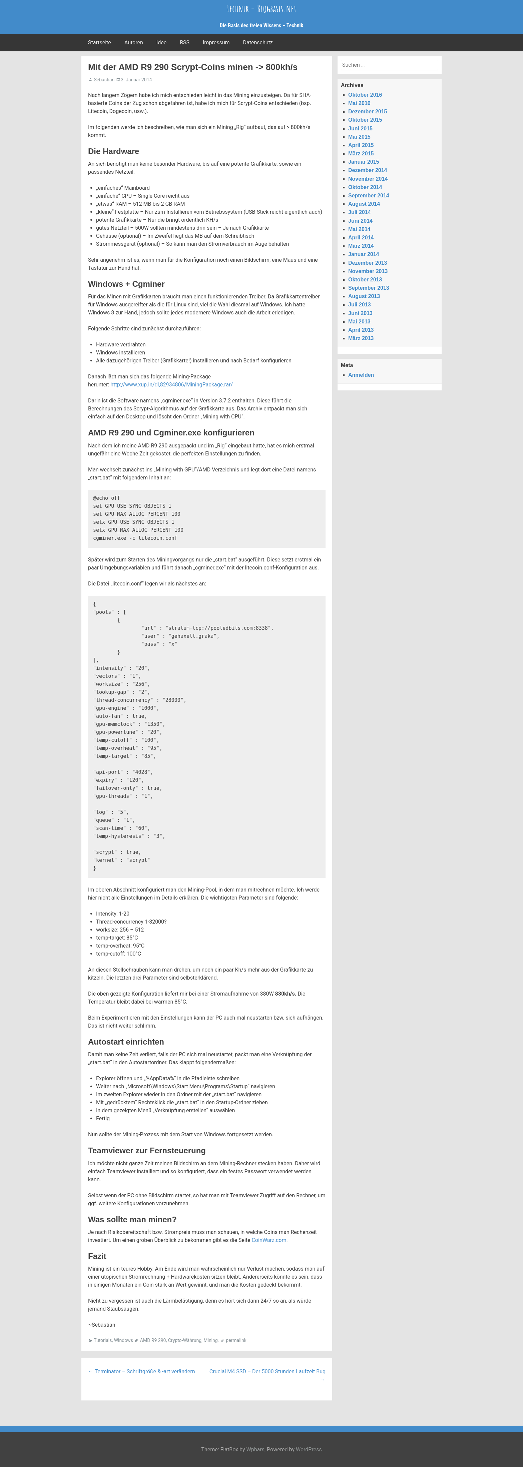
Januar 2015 (363, 162)
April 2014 (361, 237)
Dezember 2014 (367, 170)
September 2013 (368, 288)
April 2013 (361, 330)
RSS (184, 42)
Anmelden (361, 375)
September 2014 (368, 195)
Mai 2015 (359, 137)
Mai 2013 (359, 321)
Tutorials (103, 1340)
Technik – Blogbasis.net (261, 8)
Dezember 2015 (367, 111)
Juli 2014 (359, 212)
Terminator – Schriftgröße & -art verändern (141, 1371)
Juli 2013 (359, 304)
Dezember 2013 (367, 263)
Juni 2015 (360, 128)
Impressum (216, 42)
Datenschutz (258, 42)
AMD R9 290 (153, 1340)
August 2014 (364, 204)
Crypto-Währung (184, 1340)
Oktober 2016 (365, 95)
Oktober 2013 (365, 279)
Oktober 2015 (365, 120)
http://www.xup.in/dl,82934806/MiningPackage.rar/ (171, 384)
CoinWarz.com (268, 1240)
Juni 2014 (360, 221)
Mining (210, 1340)
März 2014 (361, 246)
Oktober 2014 (365, 187)
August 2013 (364, 296)
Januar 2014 (363, 254)
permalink (236, 1340)
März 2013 (361, 338)
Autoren (133, 42)
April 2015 (361, 145)
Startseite (99, 42)
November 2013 (368, 271)
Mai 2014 (359, 229)
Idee (161, 42)
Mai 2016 (359, 103)
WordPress (309, 1449)
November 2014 (368, 179)
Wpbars (255, 1449)
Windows (123, 1340)
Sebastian (104, 79)
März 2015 (361, 153)
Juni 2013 (360, 313)
